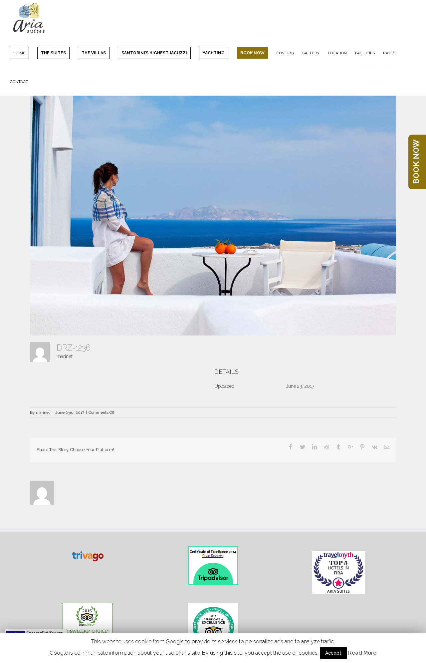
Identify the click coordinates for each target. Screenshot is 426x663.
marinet (65, 356)
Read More (362, 653)
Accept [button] (333, 653)
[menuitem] (23, 52)
